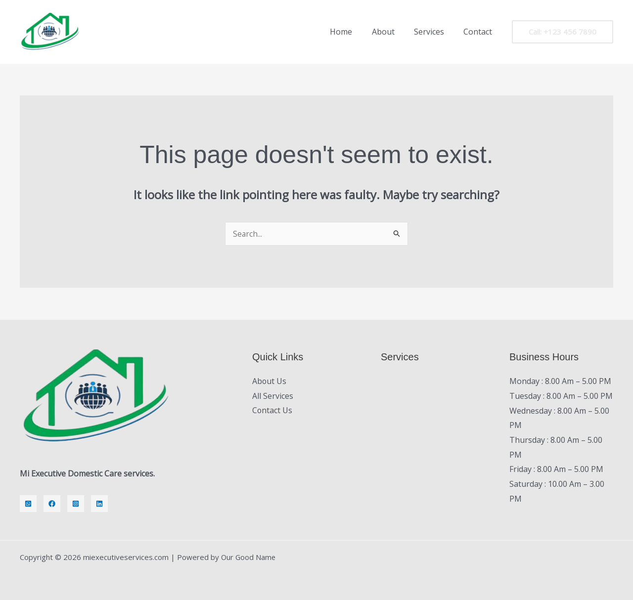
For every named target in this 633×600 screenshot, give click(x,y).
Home (354, 31)
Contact (479, 31)
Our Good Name (249, 557)
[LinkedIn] (99, 503)
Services (434, 31)
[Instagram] (75, 503)
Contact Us (272, 410)
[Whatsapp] (28, 503)
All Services (272, 395)
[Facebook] (52, 503)
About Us (269, 381)
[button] (562, 31)
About (392, 31)
